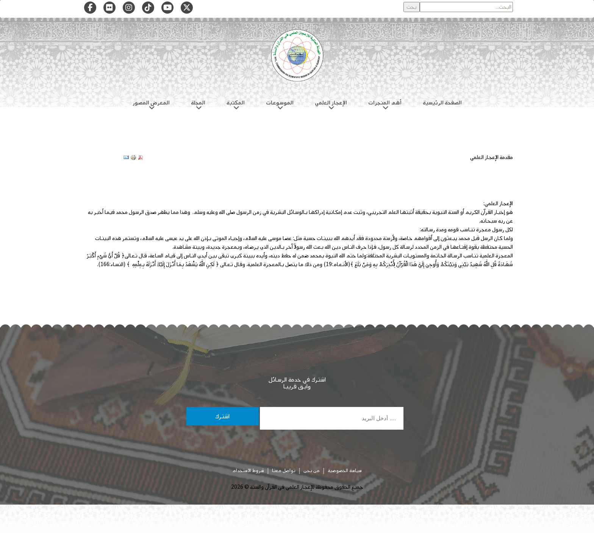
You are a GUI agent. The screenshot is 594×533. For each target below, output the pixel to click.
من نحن (311, 470)
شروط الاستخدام (248, 470)
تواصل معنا (283, 470)
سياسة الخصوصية (345, 470)
